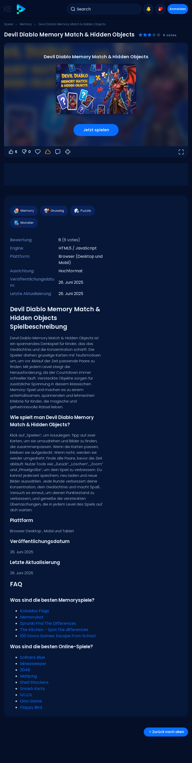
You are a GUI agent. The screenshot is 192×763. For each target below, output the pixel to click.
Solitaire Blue (32, 657)
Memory (26, 24)
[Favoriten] (38, 152)
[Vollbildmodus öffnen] (181, 152)
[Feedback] (58, 152)
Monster (24, 223)
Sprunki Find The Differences (48, 623)
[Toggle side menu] (6, 9)
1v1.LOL (26, 695)
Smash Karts (32, 689)
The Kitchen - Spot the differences (54, 629)
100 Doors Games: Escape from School (58, 636)
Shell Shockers (34, 682)
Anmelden (178, 9)
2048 (25, 670)
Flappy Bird (31, 707)
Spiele (8, 24)
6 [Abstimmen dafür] (12, 152)
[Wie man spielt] (68, 152)
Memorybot (32, 617)
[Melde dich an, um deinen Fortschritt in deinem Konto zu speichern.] (48, 152)
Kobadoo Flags (34, 611)
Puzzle (82, 211)
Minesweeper (33, 663)
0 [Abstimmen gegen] (26, 152)
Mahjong (28, 676)
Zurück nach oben (166, 732)
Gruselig (54, 211)
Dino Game (31, 701)
